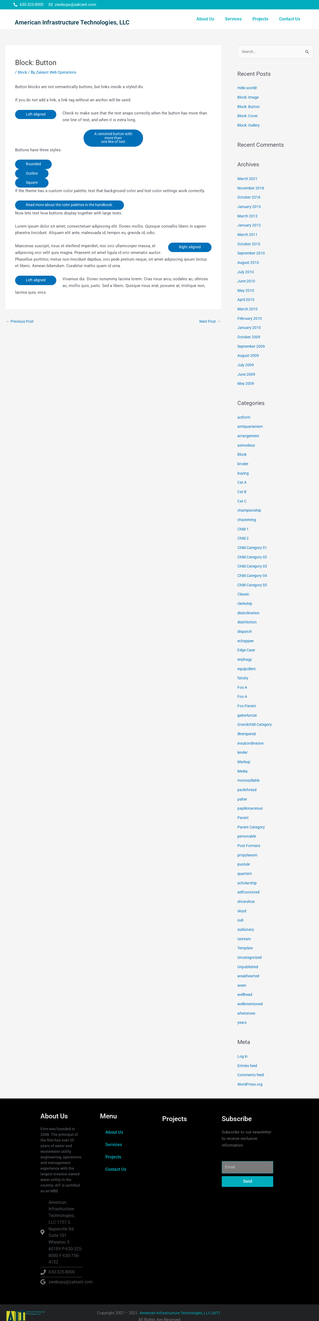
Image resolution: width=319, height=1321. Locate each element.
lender (242, 753)
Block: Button (249, 122)
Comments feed (251, 1068)
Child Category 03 (253, 572)
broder (243, 472)
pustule (244, 862)
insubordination (251, 744)
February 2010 (249, 330)
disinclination (249, 617)
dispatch (245, 635)
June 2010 (246, 293)
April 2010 (246, 312)
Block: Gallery (249, 140)
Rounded (33, 181)
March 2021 (247, 194)
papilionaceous (251, 808)
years (242, 1016)
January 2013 (249, 221)
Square (32, 200)
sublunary (246, 925)
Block (23, 88)
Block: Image (249, 113)
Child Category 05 (253, 590)
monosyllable (249, 780)
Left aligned (36, 130)
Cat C (242, 508)
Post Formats (249, 844)
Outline (32, 190)
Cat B (242, 499)
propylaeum (247, 853)
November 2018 (251, 203)
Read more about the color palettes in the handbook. (73, 222)
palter (242, 798)
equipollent (247, 671)
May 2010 (246, 302)
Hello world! (248, 104)
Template (245, 944)
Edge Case (246, 653)
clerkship (245, 608)
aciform (244, 427)
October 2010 (249, 257)
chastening (247, 526)
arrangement (248, 445)
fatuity (243, 681)
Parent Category (251, 826)
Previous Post (21, 339)
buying (243, 481)
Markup (244, 762)
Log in (242, 1049)
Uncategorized (250, 953)
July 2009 (245, 375)
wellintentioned (251, 998)
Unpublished (248, 962)
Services (233, 27)
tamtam (244, 934)
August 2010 (248, 275)
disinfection (248, 626)
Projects (260, 27)
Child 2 (243, 545)
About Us (205, 27)
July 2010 (245, 284)
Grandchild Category (255, 726)
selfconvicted (249, 889)
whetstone (246, 1007)
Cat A (242, 490)
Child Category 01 (253, 554)
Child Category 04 (253, 581)
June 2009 (246, 384)
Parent (243, 816)
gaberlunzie (247, 717)
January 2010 (249, 339)
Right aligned (189, 264)
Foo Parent (247, 708)
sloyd (242, 907)
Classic (244, 599)
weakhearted (248, 971)
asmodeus (246, 454)
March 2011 (247, 248)
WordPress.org (250, 1077)
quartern (244, 871)
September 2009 (251, 357)
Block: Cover (248, 131)
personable (247, 835)
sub (240, 916)
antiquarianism (250, 436)
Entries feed (248, 1059)
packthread (247, 789)
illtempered (247, 735)
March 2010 (247, 321)
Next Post (209, 339)
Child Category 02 (253, 563)
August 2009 (248, 366)
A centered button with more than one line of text (113, 154)
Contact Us (289, 27)
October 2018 (249, 212)
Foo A (242, 690)
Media (242, 771)
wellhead (245, 989)
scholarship (247, 880)
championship (250, 517)
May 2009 (246, 393)
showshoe (246, 898)
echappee (246, 644)
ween (242, 980)
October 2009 (249, 348)
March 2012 (247, 230)
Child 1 (243, 535)
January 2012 (249, 239)
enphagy (244, 662)
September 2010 (251, 266)
